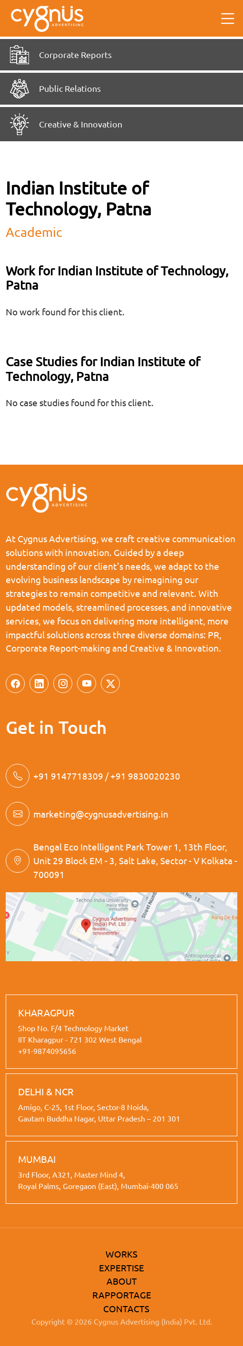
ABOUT (122, 1281)
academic (34, 232)
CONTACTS (126, 1308)
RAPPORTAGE (121, 1294)
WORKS (121, 1253)
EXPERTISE (121, 1267)
